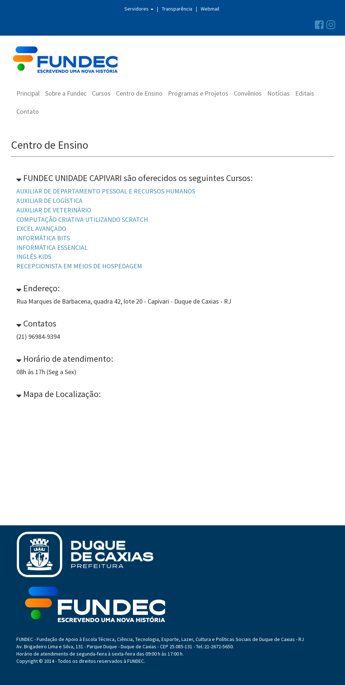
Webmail (210, 8)
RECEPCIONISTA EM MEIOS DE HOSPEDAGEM (79, 266)
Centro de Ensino (139, 93)
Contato (27, 111)
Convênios (248, 93)
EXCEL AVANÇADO (41, 228)
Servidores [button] (138, 8)
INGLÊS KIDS (33, 256)
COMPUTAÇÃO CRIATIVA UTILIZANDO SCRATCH (82, 219)
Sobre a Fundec (66, 93)
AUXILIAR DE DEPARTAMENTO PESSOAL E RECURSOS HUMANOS (105, 191)
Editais (304, 93)
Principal (28, 93)
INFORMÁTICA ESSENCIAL (52, 247)
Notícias (278, 93)
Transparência (177, 8)
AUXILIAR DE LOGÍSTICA (49, 200)
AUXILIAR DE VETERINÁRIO (53, 210)
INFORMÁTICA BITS (43, 238)
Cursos (101, 93)
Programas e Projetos (198, 93)
